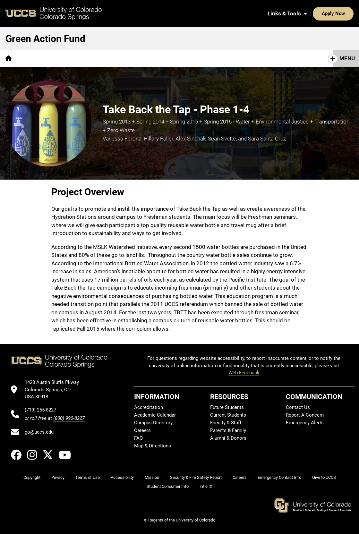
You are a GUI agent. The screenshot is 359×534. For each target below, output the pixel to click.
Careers (142, 430)
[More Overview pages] (38, 58)
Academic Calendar (155, 415)
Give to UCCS (324, 477)
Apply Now (313, 13)
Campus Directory (153, 423)
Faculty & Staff (225, 423)
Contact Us (298, 407)
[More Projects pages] (80, 58)
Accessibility (122, 477)
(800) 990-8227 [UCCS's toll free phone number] (69, 418)
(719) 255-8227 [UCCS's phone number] (40, 410)
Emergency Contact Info (279, 477)
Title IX (206, 486)
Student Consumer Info (168, 486)
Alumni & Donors (228, 438)
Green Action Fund (45, 38)
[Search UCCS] (346, 13)
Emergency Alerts (305, 423)
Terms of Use (87, 477)
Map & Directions (152, 446)
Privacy (57, 477)
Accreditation (148, 407)
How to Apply (146, 58)
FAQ (138, 438)
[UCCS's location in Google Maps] (55, 389)
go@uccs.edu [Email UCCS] (39, 432)
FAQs (113, 58)
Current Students (228, 415)
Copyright (31, 477)
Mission (152, 477)
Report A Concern (305, 415)
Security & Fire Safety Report (196, 477)
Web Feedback (244, 373)
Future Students (227, 407)
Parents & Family (228, 430)
